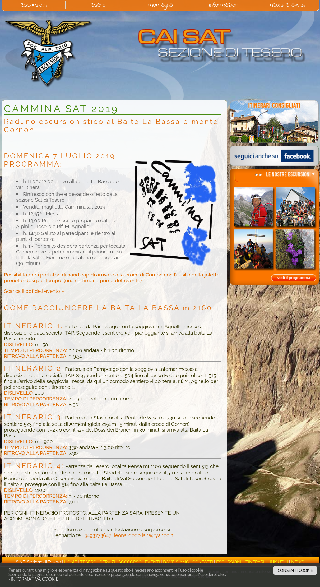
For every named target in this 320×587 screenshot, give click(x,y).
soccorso (130, 562)
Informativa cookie (34, 578)
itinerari (254, 562)
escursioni (34, 5)
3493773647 (97, 535)
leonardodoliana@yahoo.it (143, 535)
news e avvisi (287, 5)
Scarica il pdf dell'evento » (34, 291)
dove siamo (176, 562)
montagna (160, 5)
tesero (97, 5)
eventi (152, 562)
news (297, 562)
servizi (107, 562)
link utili (277, 562)
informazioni (224, 5)
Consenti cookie (295, 570)
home (70, 562)
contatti (202, 562)
